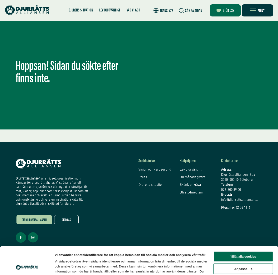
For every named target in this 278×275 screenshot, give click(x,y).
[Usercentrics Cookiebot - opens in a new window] (27, 267)
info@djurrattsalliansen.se (239, 200)
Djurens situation (81, 10)
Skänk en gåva (190, 185)
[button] (163, 10)
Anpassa (243, 242)
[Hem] (27, 10)
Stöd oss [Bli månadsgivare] (225, 11)
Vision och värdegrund (154, 169)
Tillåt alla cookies (243, 230)
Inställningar (64, 267)
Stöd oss (66, 220)
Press (142, 177)
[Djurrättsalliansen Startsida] (38, 163)
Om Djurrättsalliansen (34, 220)
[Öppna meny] (257, 10)
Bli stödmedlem (191, 192)
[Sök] (190, 10)
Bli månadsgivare (192, 177)
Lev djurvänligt (109, 10)
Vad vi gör (133, 10)
